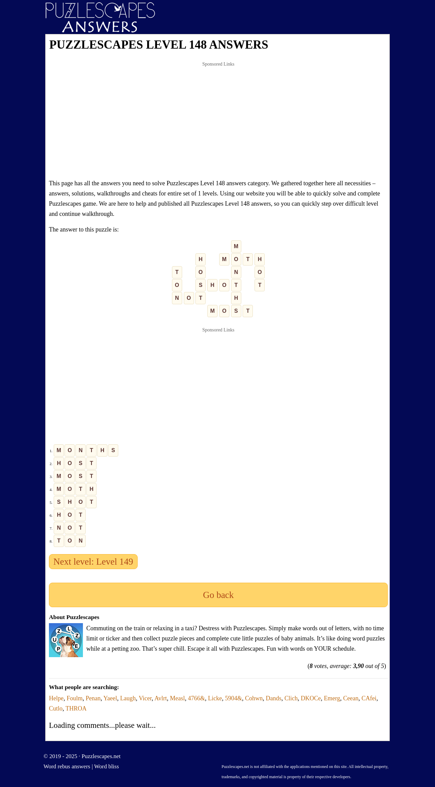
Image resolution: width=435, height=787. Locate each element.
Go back (218, 595)
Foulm (75, 698)
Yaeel (110, 698)
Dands (273, 698)
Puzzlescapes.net (101, 756)
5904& (233, 698)
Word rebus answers (67, 766)
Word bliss (106, 766)
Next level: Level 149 (93, 562)
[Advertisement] (218, 120)
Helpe (56, 698)
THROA (76, 708)
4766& (196, 698)
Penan (93, 698)
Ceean (351, 698)
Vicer (145, 698)
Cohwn (254, 698)
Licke (215, 698)
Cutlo (56, 708)
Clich (291, 698)
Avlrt (160, 698)
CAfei (369, 698)
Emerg (332, 698)
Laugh (128, 698)
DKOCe (311, 698)
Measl (177, 698)
